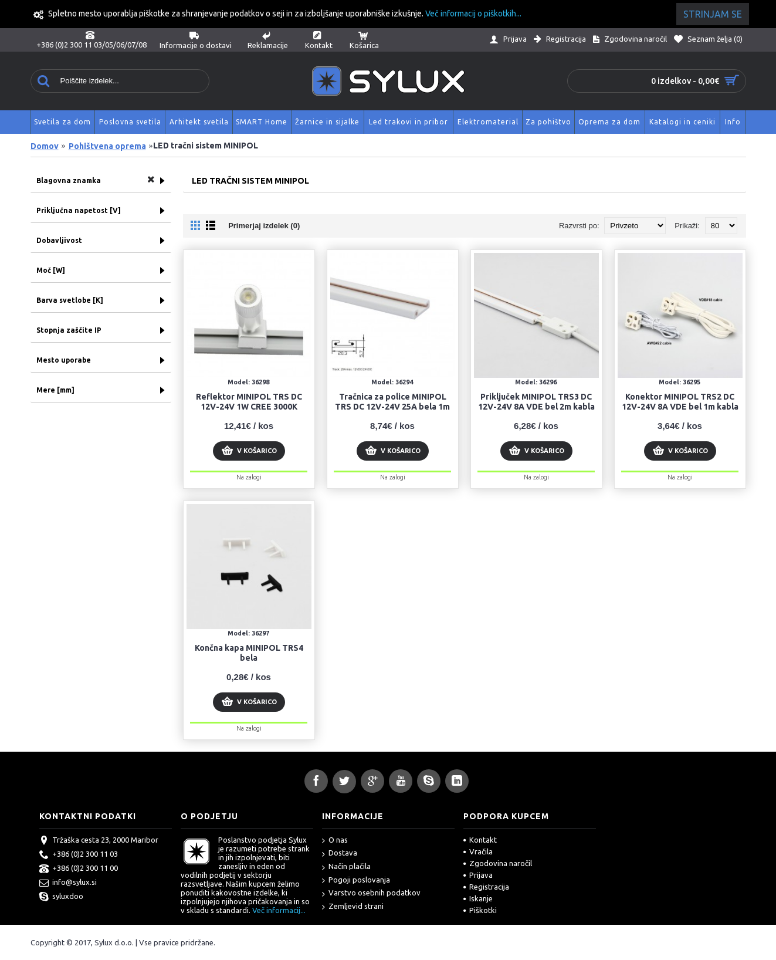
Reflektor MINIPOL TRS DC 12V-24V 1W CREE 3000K (249, 401)
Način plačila (346, 867)
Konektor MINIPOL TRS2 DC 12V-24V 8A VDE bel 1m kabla (680, 401)
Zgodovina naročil (497, 863)
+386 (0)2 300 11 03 (78, 855)
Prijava (478, 875)
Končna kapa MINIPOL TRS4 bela (249, 652)
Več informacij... (279, 910)
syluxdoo (61, 897)
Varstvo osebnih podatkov (371, 893)
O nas (335, 841)
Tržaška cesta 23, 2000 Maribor (98, 841)
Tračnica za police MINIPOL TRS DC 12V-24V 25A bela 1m (392, 401)
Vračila (478, 851)
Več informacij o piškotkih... (473, 13)
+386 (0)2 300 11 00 (78, 869)
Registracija (486, 887)
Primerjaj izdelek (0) (264, 225)
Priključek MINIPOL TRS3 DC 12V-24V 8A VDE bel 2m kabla (536, 401)
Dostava (339, 853)
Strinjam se (712, 14)
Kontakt (480, 840)
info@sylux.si (68, 883)
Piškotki (480, 910)
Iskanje (478, 898)
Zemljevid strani (353, 907)
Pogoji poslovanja (356, 880)
